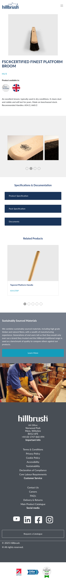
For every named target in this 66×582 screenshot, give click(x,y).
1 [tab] (27, 168)
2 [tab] (31, 168)
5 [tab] (41, 304)
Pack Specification (17, 208)
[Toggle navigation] (63, 5)
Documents (14, 221)
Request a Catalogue (33, 534)
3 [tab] (35, 168)
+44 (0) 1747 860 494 (33, 436)
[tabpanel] (25, 147)
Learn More (33, 353)
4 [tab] (39, 168)
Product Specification (18, 196)
